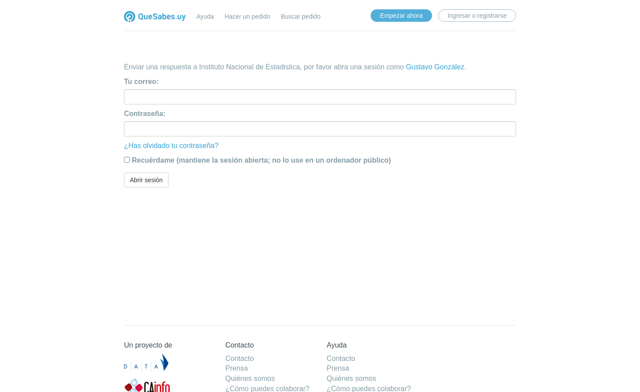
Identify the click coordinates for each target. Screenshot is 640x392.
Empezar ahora (401, 15)
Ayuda (205, 16)
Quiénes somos (250, 378)
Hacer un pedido (247, 16)
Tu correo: (141, 81)
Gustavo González (435, 67)
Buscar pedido (301, 16)
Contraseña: (144, 113)
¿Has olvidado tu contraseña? (171, 145)
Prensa (236, 368)
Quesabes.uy (155, 17)
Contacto (239, 358)
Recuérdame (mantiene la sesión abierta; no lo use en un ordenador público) (261, 160)
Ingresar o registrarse (477, 15)
